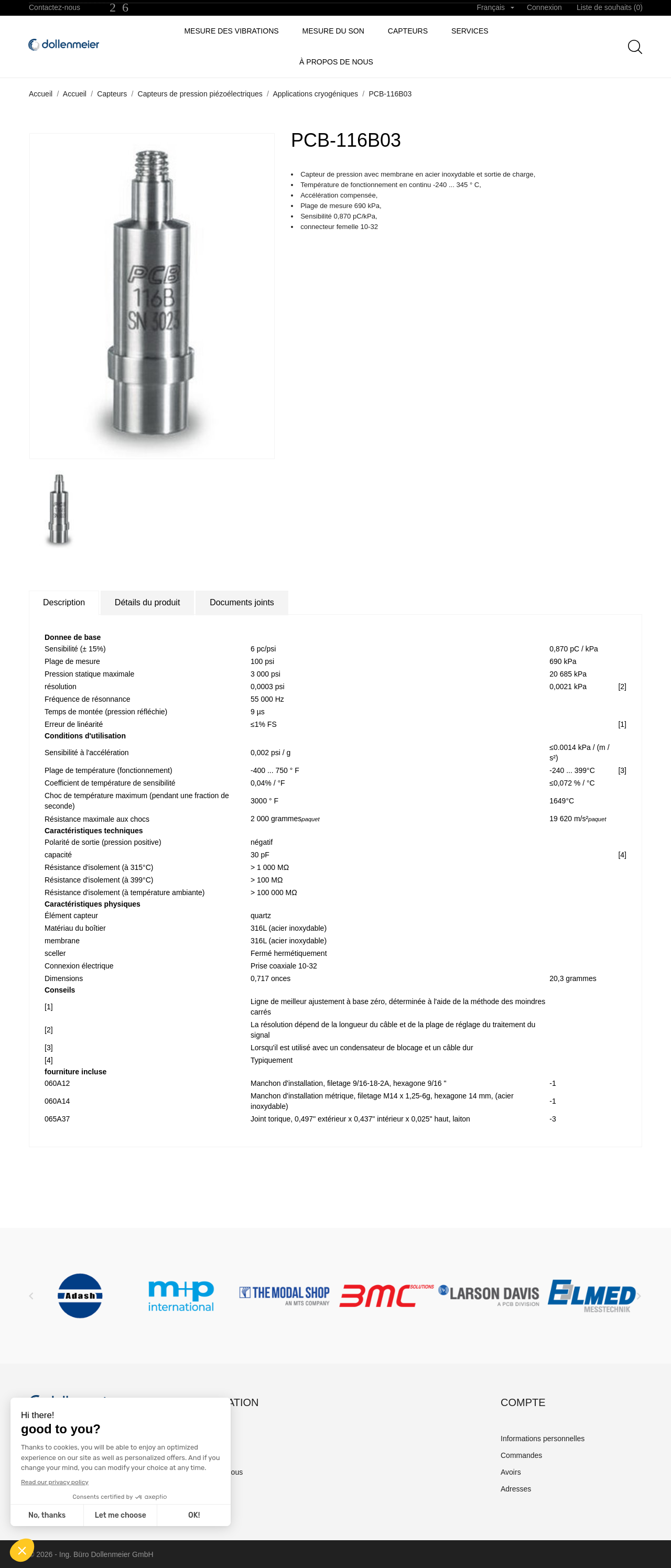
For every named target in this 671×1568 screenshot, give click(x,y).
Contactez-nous (54, 7)
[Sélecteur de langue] (495, 8)
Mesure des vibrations (231, 31)
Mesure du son (333, 31)
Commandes (521, 1455)
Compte (523, 1402)
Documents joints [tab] (242, 602)
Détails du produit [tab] (147, 602)
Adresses (516, 1489)
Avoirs (511, 1472)
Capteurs (408, 31)
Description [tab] (64, 602)
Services (470, 31)
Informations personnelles (543, 1438)
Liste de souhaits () (610, 7)
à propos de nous (336, 62)
